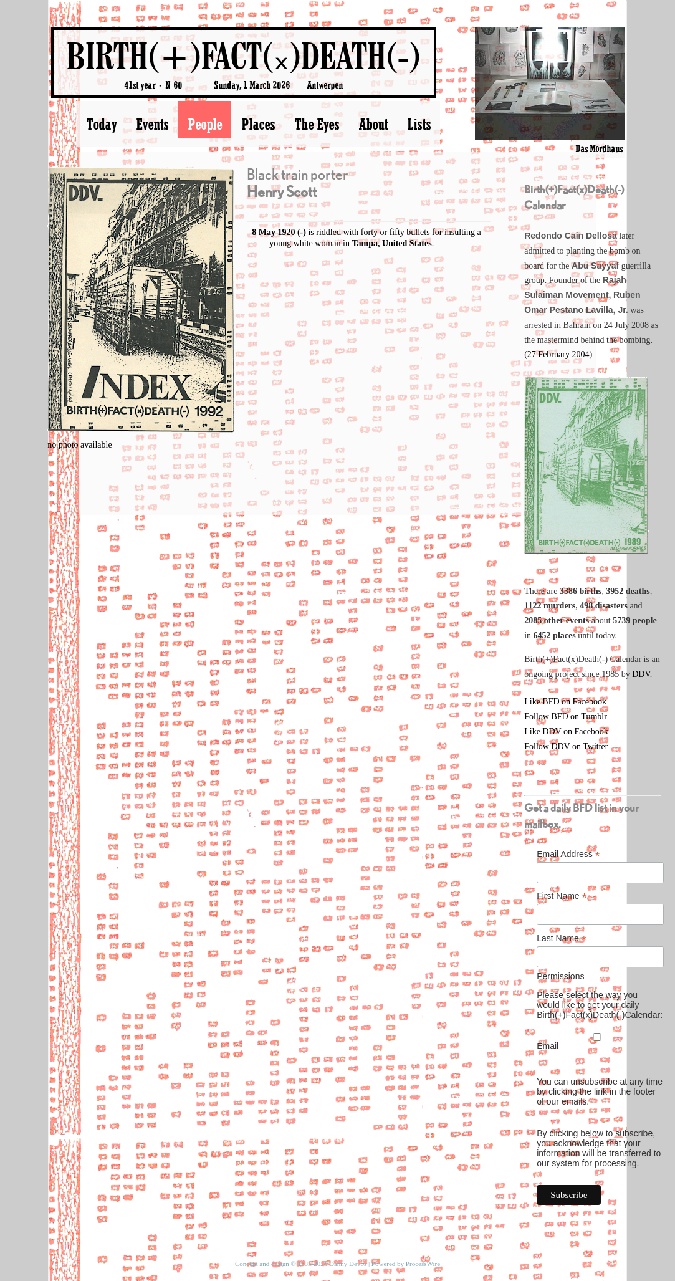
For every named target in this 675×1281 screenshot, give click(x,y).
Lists (419, 124)
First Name (562, 896)
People (205, 124)
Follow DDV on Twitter (566, 746)
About (373, 124)
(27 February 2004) (558, 354)
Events (152, 124)
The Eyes (316, 124)
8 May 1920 (273, 232)
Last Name (561, 938)
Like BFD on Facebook (565, 701)
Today (101, 124)
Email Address (568, 854)
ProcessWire (423, 1263)
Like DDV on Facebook (566, 731)
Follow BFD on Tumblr (565, 716)
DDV (641, 674)
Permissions (560, 976)
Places (258, 124)
